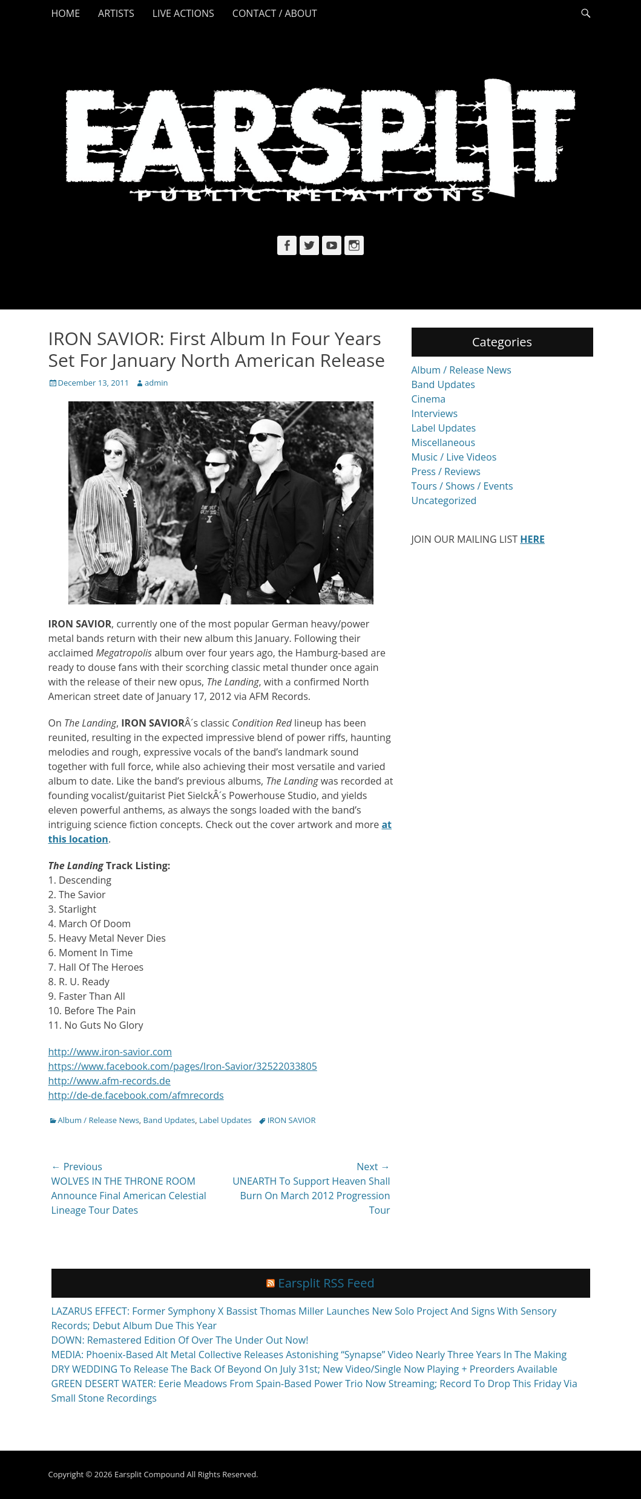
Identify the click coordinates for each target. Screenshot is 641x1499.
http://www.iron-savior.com (110, 1051)
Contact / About (274, 13)
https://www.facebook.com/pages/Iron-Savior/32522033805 (182, 1066)
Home (66, 13)
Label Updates (225, 1120)
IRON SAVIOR (292, 1120)
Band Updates (169, 1120)
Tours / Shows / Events (462, 486)
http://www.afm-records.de (109, 1080)
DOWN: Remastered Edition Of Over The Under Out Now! (180, 1340)
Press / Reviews (446, 471)
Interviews (435, 413)
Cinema (429, 399)
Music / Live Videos (454, 457)
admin (156, 382)
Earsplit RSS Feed (326, 1283)
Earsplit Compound (149, 1474)
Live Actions (183, 13)
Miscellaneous (444, 442)
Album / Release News (98, 1120)
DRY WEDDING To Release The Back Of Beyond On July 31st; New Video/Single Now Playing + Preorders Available (304, 1369)
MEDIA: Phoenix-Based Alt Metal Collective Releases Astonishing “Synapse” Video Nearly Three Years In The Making (309, 1354)
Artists (116, 13)
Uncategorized (444, 500)
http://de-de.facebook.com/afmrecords (136, 1095)
